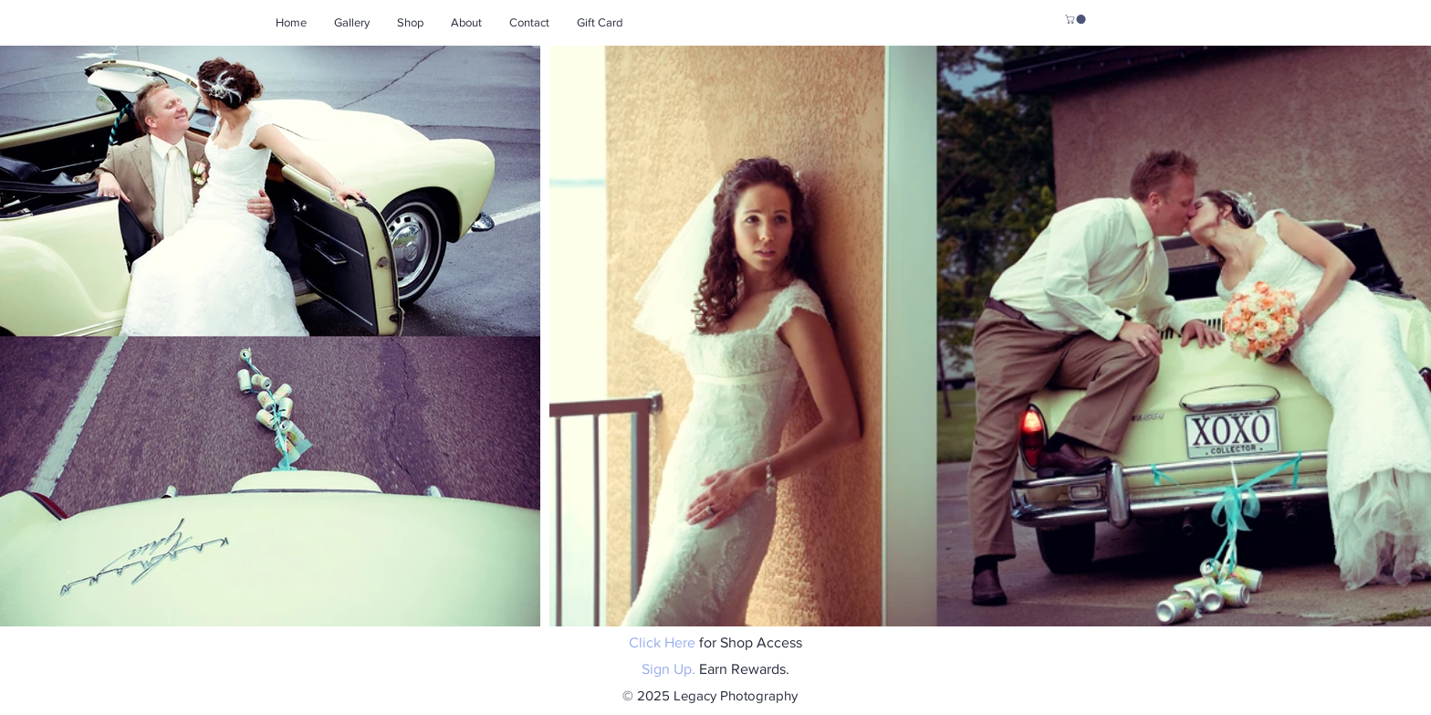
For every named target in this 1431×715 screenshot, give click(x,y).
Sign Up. (668, 669)
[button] (1076, 19)
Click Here (662, 642)
